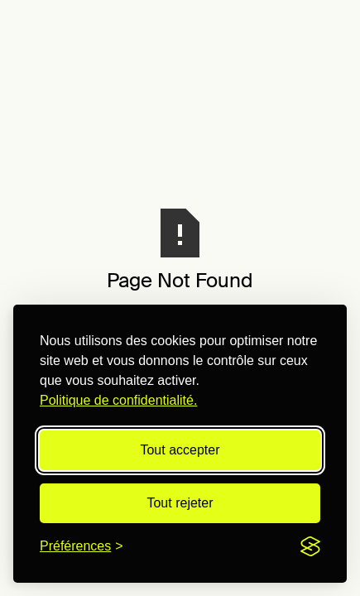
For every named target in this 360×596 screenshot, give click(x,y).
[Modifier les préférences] (81, 546)
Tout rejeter (179, 503)
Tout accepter (179, 450)
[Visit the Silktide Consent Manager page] (310, 546)
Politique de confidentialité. (118, 400)
